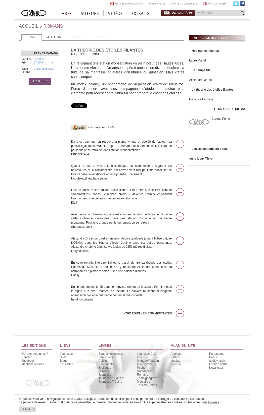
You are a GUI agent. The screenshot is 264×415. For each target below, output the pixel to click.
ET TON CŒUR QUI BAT (229, 109)
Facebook (242, 4)
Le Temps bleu (202, 70)
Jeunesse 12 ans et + (112, 378)
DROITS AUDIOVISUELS (184, 3)
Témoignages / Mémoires (147, 379)
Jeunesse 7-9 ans (110, 381)
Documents (106, 364)
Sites (63, 357)
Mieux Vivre (144, 364)
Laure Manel (197, 60)
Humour (103, 371)
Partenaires (216, 354)
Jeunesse (66, 354)
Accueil (33, 13)
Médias (175, 360)
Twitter (236, 4)
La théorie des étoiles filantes (212, 89)
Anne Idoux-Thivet (201, 158)
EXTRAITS (140, 13)
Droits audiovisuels (217, 359)
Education (66, 364)
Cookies (213, 402)
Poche (141, 367)
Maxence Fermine (201, 99)
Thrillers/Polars (147, 385)
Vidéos (175, 357)
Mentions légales (32, 364)
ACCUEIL (28, 26)
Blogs (63, 360)
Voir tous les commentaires (148, 313)
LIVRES (65, 13)
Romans (142, 374)
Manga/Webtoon (148, 360)
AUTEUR (54, 37)
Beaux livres (106, 357)
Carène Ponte (221, 118)
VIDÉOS (115, 13)
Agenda (176, 364)
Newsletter (182, 12)
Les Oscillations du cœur (209, 149)
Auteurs (176, 354)
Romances (144, 371)
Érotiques (104, 367)
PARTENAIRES (157, 3)
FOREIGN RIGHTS (218, 3)
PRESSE (79, 37)
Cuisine (103, 360)
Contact (26, 357)
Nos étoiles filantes (205, 51)
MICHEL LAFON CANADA (129, 3)
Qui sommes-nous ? (34, 354)
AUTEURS (90, 13)
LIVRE (32, 37)
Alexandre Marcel (200, 80)
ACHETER (40, 81)
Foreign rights (218, 364)
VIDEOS (103, 37)
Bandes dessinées (110, 354)
